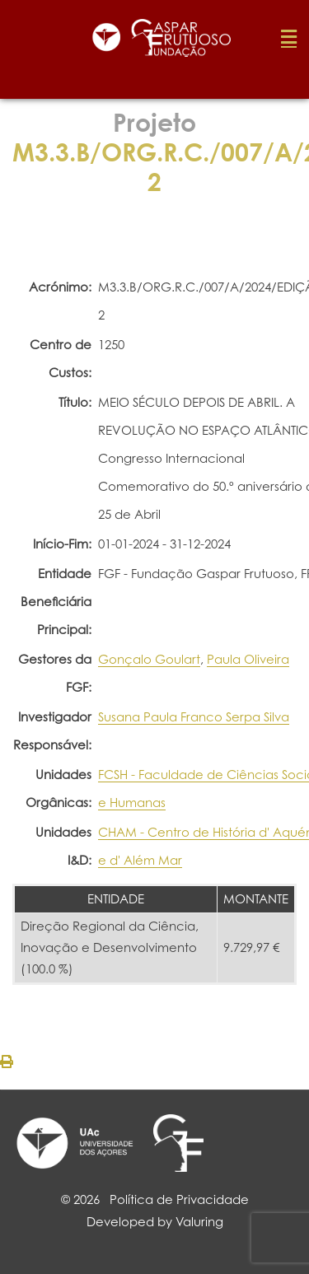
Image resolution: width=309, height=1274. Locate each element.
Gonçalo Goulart (149, 659)
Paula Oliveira (248, 659)
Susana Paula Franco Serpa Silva (193, 717)
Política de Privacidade (179, 1199)
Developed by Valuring (155, 1222)
